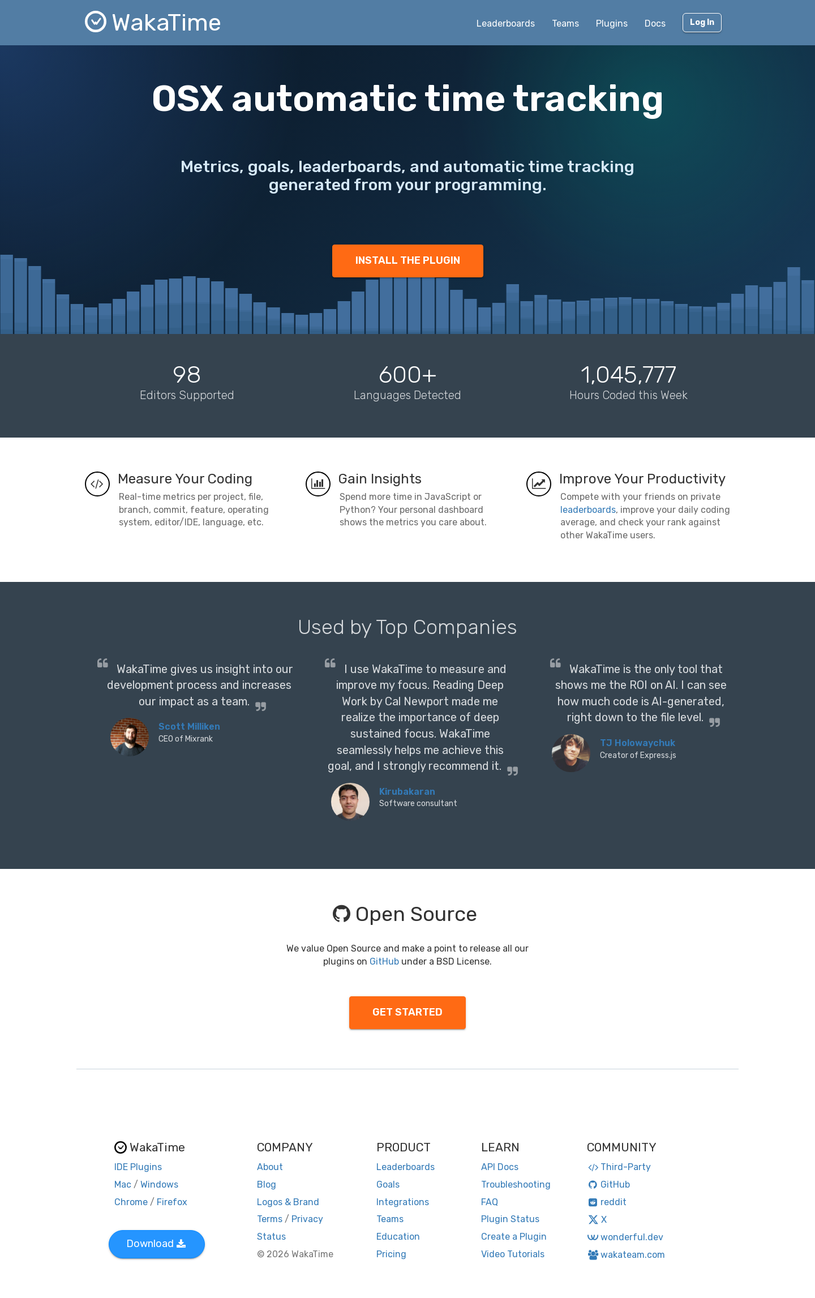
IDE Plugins (138, 1167)
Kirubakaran (407, 791)
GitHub (384, 961)
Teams (565, 23)
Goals (388, 1184)
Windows (159, 1184)
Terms (269, 1219)
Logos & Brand (288, 1202)
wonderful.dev (625, 1237)
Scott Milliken (189, 726)
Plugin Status (510, 1219)
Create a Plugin (514, 1236)
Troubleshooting (516, 1184)
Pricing (391, 1254)
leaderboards (588, 509)
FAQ (489, 1202)
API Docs (499, 1167)
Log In (702, 22)
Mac (122, 1184)
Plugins (612, 23)
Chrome (131, 1202)
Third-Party (619, 1167)
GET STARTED (407, 1012)
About (270, 1167)
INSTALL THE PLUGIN (407, 260)
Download (156, 1243)
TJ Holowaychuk (637, 743)
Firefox (172, 1202)
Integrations (402, 1202)
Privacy (307, 1219)
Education (398, 1236)
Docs (655, 23)
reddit (607, 1202)
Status (271, 1236)
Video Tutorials (512, 1254)
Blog (266, 1184)
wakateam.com (626, 1254)
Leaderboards (506, 23)
